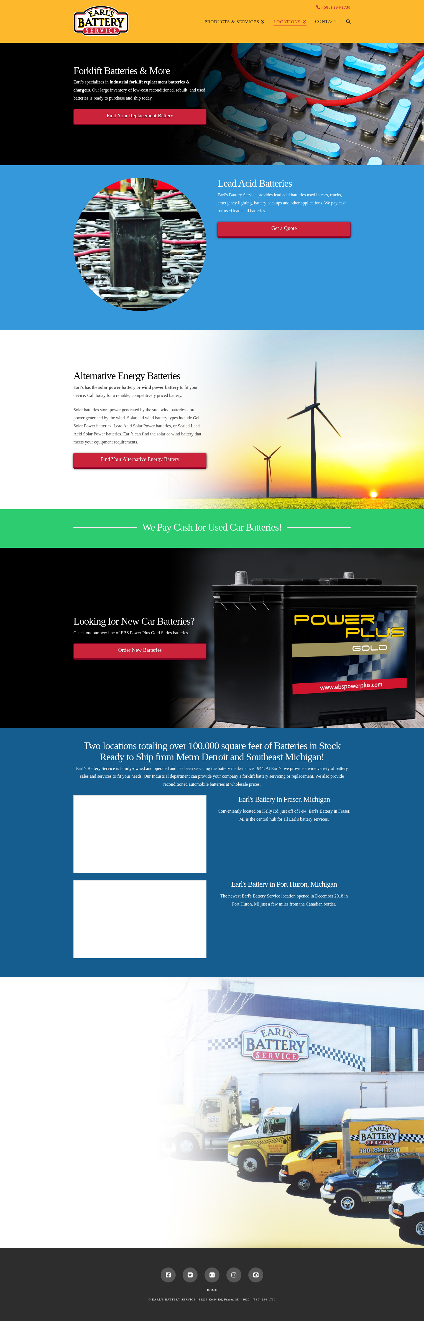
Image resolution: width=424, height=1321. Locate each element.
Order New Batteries (140, 650)
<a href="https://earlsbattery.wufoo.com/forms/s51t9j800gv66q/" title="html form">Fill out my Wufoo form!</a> (139, 1108)
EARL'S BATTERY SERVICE (174, 1299)
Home (212, 1290)
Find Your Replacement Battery (140, 115)
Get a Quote (284, 228)
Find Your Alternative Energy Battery (139, 459)
